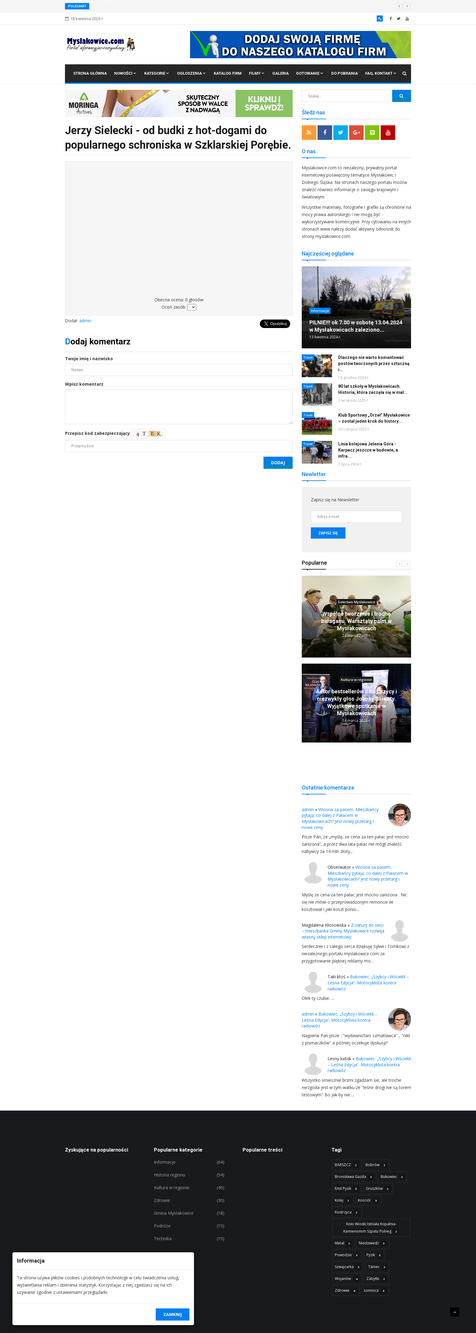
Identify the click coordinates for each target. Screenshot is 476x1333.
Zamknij (172, 1314)
